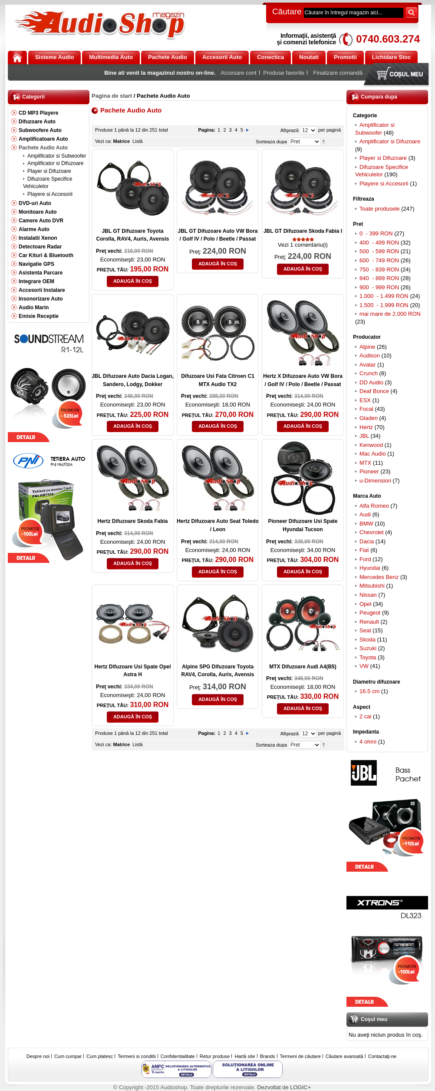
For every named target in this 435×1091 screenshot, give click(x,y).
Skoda (367, 639)
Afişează (289, 130)
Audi (365, 514)
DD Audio (371, 382)
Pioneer (369, 471)
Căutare (287, 11)
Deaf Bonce (374, 391)
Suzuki (367, 648)
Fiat (364, 550)
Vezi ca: (103, 141)
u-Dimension (375, 480)
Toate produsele (379, 208)
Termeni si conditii (136, 1056)
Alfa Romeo (374, 506)
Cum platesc (99, 1056)
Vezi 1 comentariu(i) (303, 244)
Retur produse (215, 1056)
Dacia (366, 541)
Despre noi (37, 1056)
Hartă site (245, 1056)
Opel (365, 604)
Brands (267, 1056)
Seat (365, 630)
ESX (365, 400)
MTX (365, 463)
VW (364, 666)
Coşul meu (398, 75)
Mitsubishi (372, 585)
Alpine (367, 347)
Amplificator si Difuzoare (389, 141)
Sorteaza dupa (271, 141)
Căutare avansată (344, 1056)
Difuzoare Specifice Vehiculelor (381, 171)
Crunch (368, 373)
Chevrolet (371, 532)
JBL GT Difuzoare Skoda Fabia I (303, 231)
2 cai (365, 716)
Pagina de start (112, 96)
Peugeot (369, 612)
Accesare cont (238, 72)
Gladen (368, 418)
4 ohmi (367, 741)
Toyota (367, 657)
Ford (365, 559)
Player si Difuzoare (383, 158)
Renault (369, 621)
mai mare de (390, 314)
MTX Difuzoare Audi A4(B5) (302, 667)
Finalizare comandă (337, 72)
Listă (137, 141)
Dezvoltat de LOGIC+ (284, 1087)
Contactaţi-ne (382, 1056)
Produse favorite (283, 72)
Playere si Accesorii (384, 183)
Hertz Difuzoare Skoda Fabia (132, 521)
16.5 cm (369, 691)
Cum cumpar (68, 1056)
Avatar (367, 364)
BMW (366, 523)
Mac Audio (372, 453)
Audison (369, 355)
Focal (366, 409)
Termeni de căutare (300, 1056)
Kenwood (371, 445)
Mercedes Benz (379, 577)
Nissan (368, 595)
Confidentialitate (178, 1056)
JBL (364, 436)
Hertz (366, 427)
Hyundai (369, 568)
